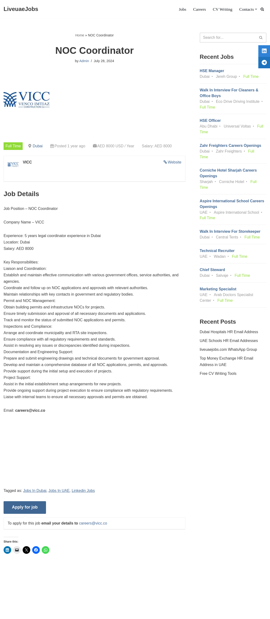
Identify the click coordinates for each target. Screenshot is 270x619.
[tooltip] (263, 51)
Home (79, 35)
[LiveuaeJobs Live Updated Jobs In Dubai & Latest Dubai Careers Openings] (21, 9)
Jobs (182, 9)
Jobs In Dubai (35, 492)
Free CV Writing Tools (218, 375)
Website (175, 162)
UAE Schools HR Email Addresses (229, 342)
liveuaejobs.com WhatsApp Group (228, 351)
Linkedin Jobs (83, 492)
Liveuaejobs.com (18, 613)
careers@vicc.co (93, 525)
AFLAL (62, 613)
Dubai (38, 146)
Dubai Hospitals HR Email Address (229, 333)
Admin (84, 61)
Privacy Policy (45, 601)
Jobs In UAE (59, 492)
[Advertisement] (94, 456)
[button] (256, 9)
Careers (199, 9)
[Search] (262, 9)
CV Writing (222, 9)
